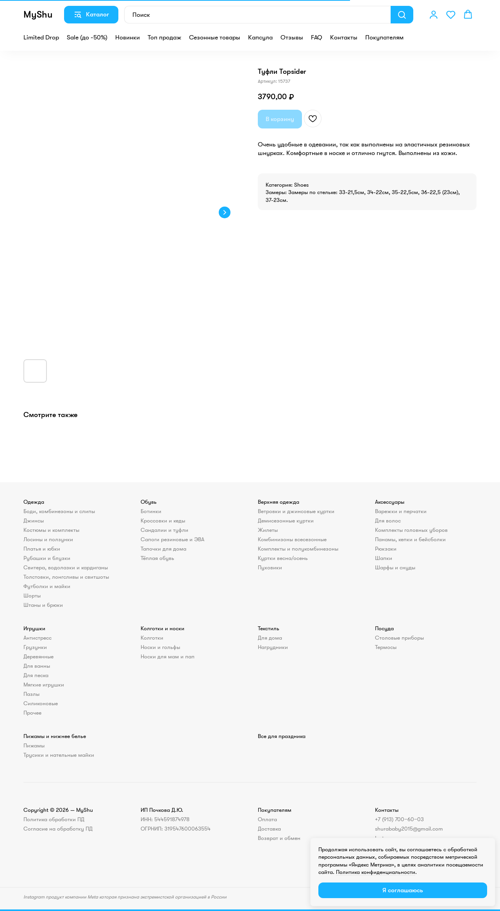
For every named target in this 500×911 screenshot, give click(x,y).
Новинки (127, 37)
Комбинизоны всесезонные (292, 539)
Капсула (260, 37)
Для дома (270, 638)
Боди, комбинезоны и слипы (59, 511)
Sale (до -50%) (87, 37)
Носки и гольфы (160, 647)
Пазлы (31, 694)
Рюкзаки (385, 549)
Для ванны (36, 666)
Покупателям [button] (384, 37)
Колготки (152, 638)
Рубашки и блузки (46, 558)
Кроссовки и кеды (163, 520)
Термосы (385, 647)
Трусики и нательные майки (58, 755)
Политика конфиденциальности (375, 872)
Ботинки (151, 511)
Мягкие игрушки (43, 684)
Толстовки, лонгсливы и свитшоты (66, 577)
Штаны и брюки (43, 605)
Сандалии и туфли (164, 530)
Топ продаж (164, 37)
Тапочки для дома (163, 549)
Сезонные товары (214, 37)
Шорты (32, 595)
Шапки (383, 558)
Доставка (269, 828)
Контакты (343, 37)
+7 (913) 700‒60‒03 (399, 819)
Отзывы (291, 37)
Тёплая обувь (157, 558)
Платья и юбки (41, 549)
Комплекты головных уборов (411, 530)
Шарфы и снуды (395, 567)
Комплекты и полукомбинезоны (298, 549)
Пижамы (34, 745)
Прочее (32, 713)
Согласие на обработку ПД (58, 828)
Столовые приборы (399, 638)
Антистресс (37, 638)
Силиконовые (40, 703)
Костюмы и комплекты (51, 530)
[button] (433, 14)
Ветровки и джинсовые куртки (296, 511)
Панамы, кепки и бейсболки (410, 539)
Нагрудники (273, 647)
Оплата (267, 819)
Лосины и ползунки (48, 539)
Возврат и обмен (279, 838)
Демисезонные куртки (286, 520)
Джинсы (33, 520)
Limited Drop (41, 37)
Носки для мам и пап (168, 656)
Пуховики (270, 567)
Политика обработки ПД (53, 819)
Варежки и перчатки (401, 511)
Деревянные (38, 656)
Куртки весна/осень (283, 558)
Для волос (388, 520)
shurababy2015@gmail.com (409, 828)
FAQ (316, 37)
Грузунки (35, 647)
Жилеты (268, 530)
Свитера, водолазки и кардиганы (65, 567)
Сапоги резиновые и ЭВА (172, 539)
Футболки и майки (46, 586)
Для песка (35, 675)
